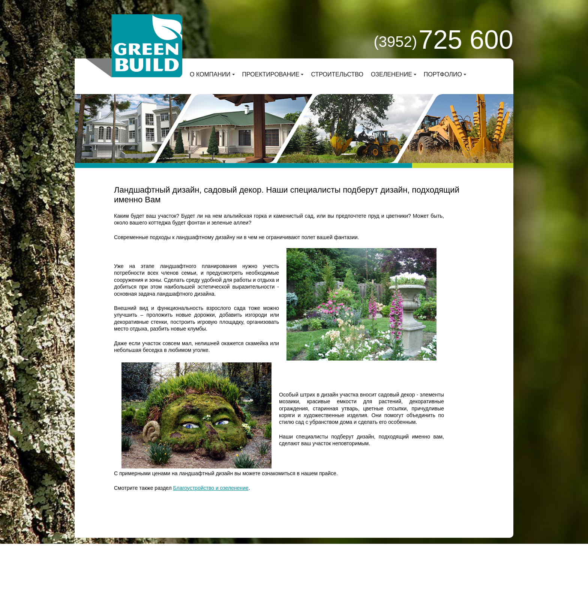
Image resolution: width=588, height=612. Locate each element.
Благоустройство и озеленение (210, 488)
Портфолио (443, 74)
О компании (210, 74)
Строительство (337, 74)
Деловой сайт (191, 565)
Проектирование (271, 74)
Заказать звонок (374, 558)
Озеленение (391, 74)
